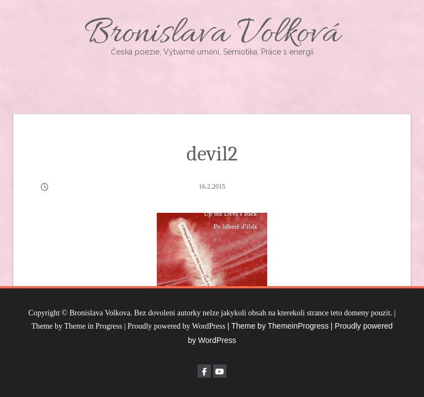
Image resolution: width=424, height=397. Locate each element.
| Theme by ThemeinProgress (278, 325)
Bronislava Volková (212, 34)
